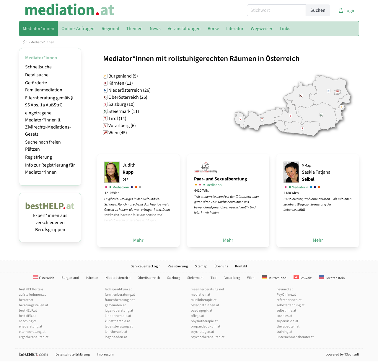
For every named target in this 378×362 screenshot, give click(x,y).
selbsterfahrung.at (290, 305)
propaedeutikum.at (205, 326)
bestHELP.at (28, 310)
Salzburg (173, 277)
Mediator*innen (42, 42)
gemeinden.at (115, 305)
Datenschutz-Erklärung (73, 354)
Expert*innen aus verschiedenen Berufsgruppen (50, 219)
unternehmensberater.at (295, 337)
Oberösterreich (149, 277)
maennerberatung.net (207, 289)
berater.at (26, 299)
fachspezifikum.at (118, 289)
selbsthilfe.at (286, 310)
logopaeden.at (116, 337)
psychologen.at (202, 331)
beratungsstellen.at (33, 305)
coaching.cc (27, 321)
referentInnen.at (289, 299)
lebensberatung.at (119, 326)
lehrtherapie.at (116, 331)
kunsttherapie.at (117, 321)
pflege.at (197, 315)
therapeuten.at (288, 326)
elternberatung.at (32, 331)
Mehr (138, 240)
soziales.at (284, 315)
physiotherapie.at (204, 321)
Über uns (221, 266)
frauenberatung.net (120, 299)
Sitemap (201, 266)
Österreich (43, 278)
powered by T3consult (342, 354)
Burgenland (70, 277)
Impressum (105, 354)
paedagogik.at (201, 310)
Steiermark (195, 277)
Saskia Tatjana (316, 172)
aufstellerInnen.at (32, 294)
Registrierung (38, 157)
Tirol (214, 277)
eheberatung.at (30, 326)
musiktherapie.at (203, 299)
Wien (251, 277)
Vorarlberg (232, 277)
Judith (129, 172)
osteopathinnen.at (205, 305)
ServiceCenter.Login (146, 266)
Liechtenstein (332, 278)
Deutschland (274, 278)
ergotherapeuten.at (33, 337)
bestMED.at (27, 315)
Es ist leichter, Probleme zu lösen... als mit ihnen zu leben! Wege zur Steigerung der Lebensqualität (317, 204)
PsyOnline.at (286, 294)
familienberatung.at (120, 294)
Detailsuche (36, 75)
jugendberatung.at (119, 310)
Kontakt (241, 266)
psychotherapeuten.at (207, 337)
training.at (284, 331)
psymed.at (285, 289)
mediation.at (200, 294)
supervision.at (287, 321)
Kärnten (92, 277)
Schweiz (303, 278)
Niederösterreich (118, 277)
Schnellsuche (38, 67)
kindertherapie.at (118, 315)
